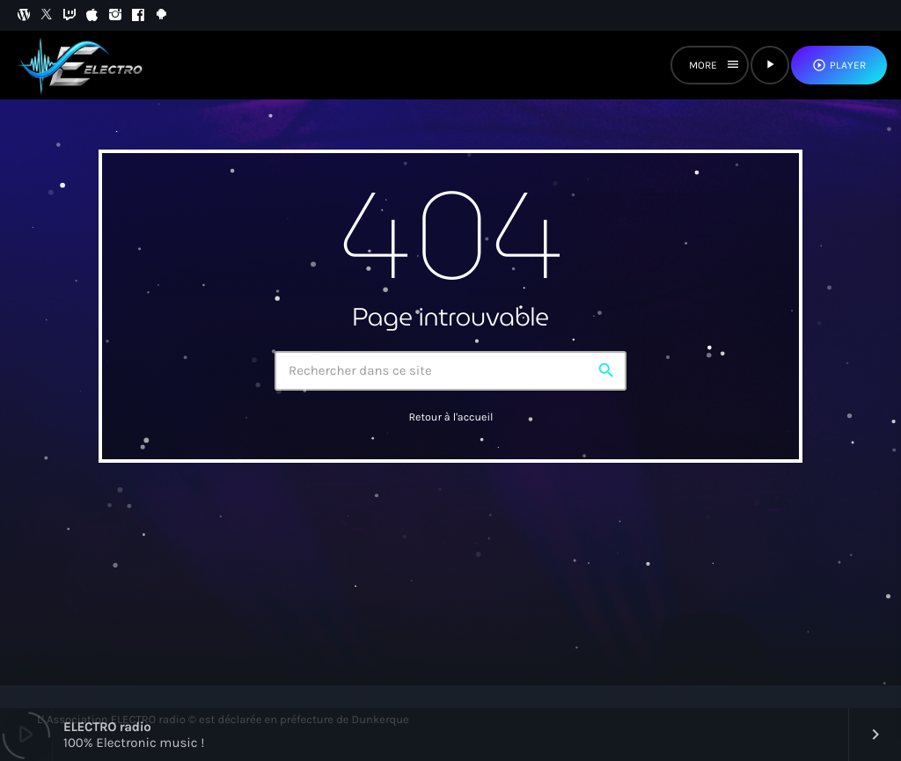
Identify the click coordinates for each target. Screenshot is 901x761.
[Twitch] (69, 15)
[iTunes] (92, 15)
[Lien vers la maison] (82, 65)
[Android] (161, 15)
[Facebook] (138, 15)
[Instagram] (115, 15)
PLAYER (839, 65)
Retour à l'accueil (450, 418)
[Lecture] (770, 65)
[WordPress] (24, 15)
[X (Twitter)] (47, 15)
